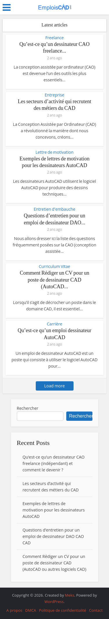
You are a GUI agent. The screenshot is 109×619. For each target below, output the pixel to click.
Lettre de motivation (54, 152)
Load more (54, 386)
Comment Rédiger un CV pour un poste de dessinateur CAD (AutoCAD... (54, 279)
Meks (69, 595)
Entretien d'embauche (54, 209)
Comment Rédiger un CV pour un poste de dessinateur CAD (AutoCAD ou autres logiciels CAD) (54, 563)
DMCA (30, 610)
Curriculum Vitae (54, 266)
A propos (14, 610)
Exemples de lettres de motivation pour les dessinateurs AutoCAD (54, 510)
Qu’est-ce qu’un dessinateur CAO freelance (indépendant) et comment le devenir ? (54, 463)
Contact (96, 610)
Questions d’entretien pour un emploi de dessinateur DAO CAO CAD (53, 536)
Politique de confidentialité (62, 610)
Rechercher (27, 408)
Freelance (54, 38)
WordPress (54, 601)
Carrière (54, 324)
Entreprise (54, 95)
